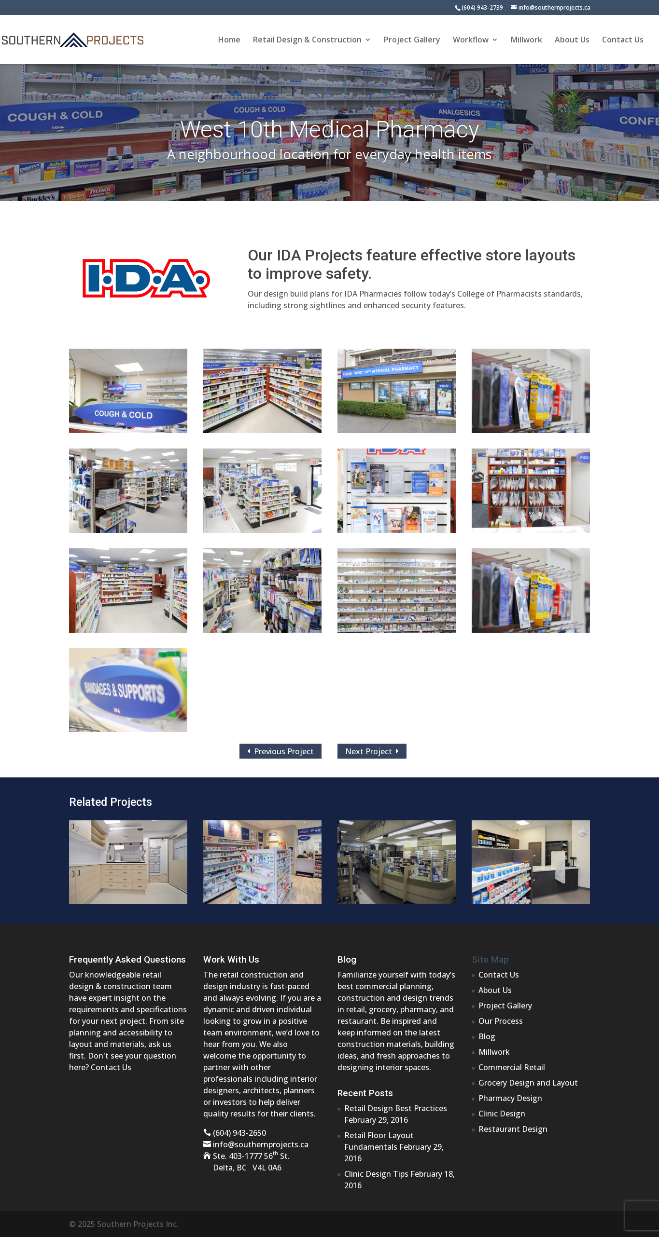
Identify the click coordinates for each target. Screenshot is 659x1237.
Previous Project (280, 751)
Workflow (471, 40)
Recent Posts (365, 1093)
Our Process (500, 1021)
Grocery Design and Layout (528, 1082)
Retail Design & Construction (307, 40)
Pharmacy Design (510, 1098)
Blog (346, 959)
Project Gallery (412, 40)
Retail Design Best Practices (395, 1108)
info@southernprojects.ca (260, 1144)
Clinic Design (501, 1113)
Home (229, 40)
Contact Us (623, 40)
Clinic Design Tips (376, 1174)
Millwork (526, 40)
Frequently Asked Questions (127, 959)
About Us (572, 40)
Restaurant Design (512, 1129)
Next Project (372, 751)
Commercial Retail (511, 1067)
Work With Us (231, 959)
